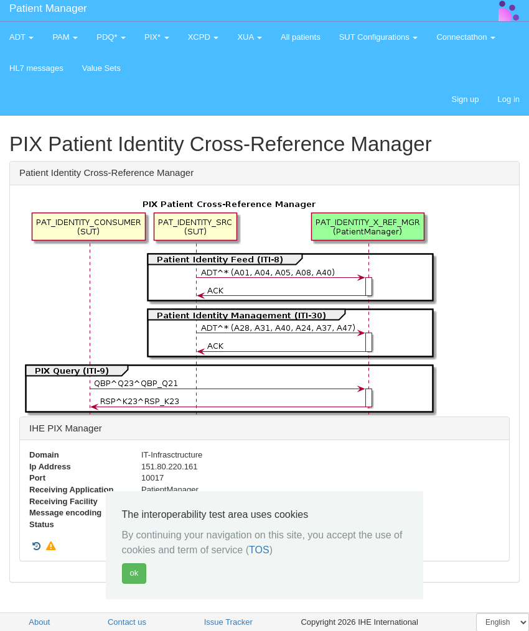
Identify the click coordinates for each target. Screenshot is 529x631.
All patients (301, 37)
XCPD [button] (203, 37)
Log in (509, 99)
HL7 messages (36, 68)
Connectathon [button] (465, 37)
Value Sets (101, 68)
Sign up (465, 99)
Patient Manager (48, 8)
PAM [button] (65, 37)
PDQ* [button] (111, 37)
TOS (259, 550)
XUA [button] (249, 37)
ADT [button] (21, 37)
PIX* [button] (156, 37)
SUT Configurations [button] (378, 37)
